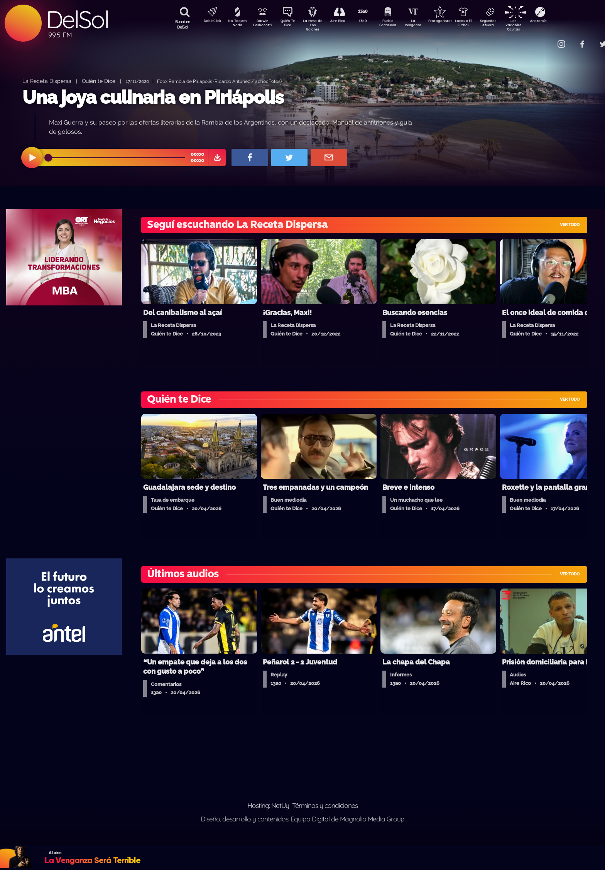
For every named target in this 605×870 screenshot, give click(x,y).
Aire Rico (344, 21)
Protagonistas (452, 21)
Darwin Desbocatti (263, 24)
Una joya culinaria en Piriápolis (153, 97)
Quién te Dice (98, 81)
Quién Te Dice (291, 24)
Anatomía (561, 21)
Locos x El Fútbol (480, 24)
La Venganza (425, 24)
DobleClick (209, 21)
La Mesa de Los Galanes (317, 25)
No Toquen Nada (236, 24)
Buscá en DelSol (182, 24)
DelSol (77, 19)
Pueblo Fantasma (398, 24)
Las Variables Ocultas (534, 25)
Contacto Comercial (545, 39)
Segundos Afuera (506, 24)
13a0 (371, 21)
